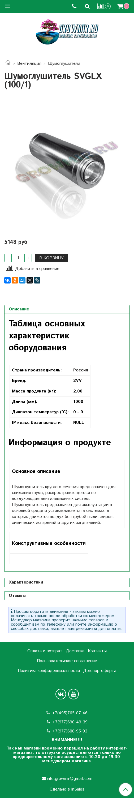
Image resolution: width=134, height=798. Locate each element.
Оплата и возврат (44, 651)
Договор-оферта (99, 671)
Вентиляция (29, 63)
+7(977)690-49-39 (70, 722)
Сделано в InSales (67, 789)
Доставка (75, 651)
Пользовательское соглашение (67, 661)
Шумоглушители (64, 63)
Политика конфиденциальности (49, 671)
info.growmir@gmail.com (69, 779)
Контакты (97, 651)
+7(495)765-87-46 (70, 713)
